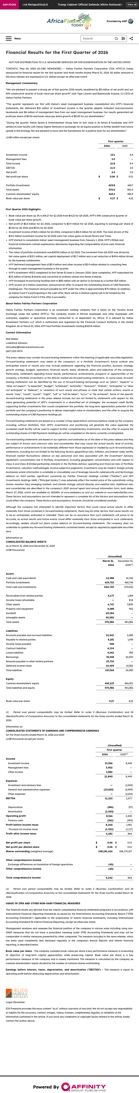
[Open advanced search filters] (123, 38)
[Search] (97, 38)
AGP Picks (9, 4)
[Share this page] (131, 38)
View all (132, 4)
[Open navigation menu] (13, 38)
